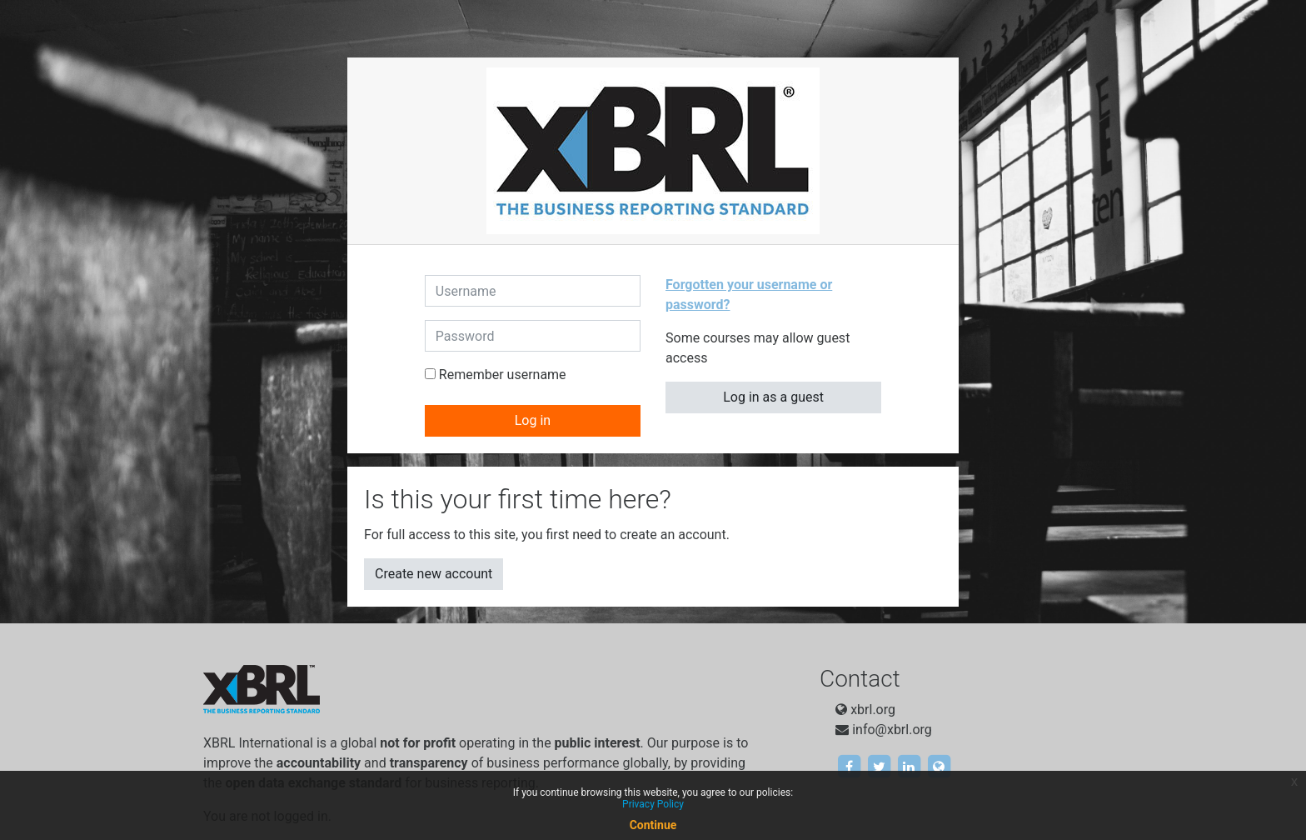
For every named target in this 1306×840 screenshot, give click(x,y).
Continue (653, 825)
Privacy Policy (653, 804)
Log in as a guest (773, 397)
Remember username (502, 374)
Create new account (433, 574)
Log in (533, 420)
